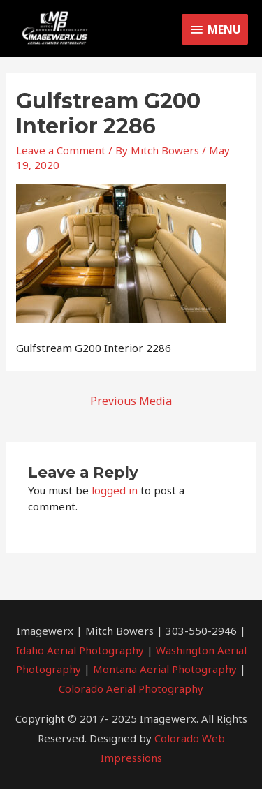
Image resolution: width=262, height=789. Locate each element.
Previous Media (131, 400)
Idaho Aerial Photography (80, 650)
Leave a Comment (60, 150)
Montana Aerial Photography (165, 669)
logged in (115, 490)
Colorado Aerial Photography (131, 688)
